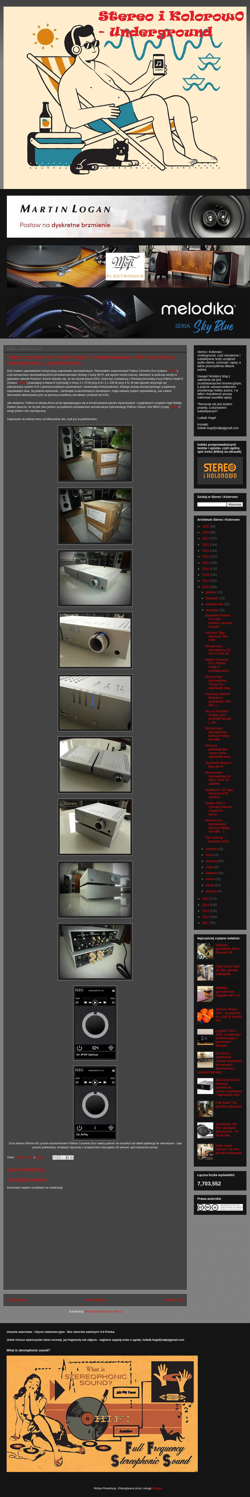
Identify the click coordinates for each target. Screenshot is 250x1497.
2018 (206, 574)
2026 (206, 526)
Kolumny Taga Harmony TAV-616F (216, 636)
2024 (206, 538)
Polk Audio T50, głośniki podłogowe (229, 1104)
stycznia (212, 891)
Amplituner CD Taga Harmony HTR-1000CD (219, 793)
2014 (206, 905)
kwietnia (212, 873)
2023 (206, 544)
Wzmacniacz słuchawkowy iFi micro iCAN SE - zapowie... (218, 778)
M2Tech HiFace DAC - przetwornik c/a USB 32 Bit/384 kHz (229, 1015)
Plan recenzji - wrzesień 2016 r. (218, 839)
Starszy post (173, 1300)
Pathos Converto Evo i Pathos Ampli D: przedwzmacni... (218, 665)
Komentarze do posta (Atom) (103, 1311)
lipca (209, 855)
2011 (206, 923)
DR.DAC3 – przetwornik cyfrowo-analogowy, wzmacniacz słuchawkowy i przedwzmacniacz (220, 1063)
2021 (206, 556)
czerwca (212, 861)
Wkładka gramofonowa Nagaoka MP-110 (228, 991)
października (215, 604)
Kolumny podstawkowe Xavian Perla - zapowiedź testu (218, 751)
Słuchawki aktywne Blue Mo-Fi (218, 764)
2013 (206, 911)
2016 (206, 587)
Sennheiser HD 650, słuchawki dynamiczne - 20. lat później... (227, 1129)
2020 (206, 563)
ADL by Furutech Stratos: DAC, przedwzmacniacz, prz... (218, 716)
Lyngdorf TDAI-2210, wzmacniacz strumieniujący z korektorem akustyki (228, 1038)
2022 (206, 550)
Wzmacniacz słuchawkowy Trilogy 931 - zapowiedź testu (218, 682)
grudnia (211, 592)
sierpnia (211, 849)
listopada (212, 598)
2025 (206, 532)
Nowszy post (17, 1300)
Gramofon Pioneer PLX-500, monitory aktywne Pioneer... (219, 621)
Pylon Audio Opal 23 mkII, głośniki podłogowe (227, 970)
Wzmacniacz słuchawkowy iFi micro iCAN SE (218, 649)
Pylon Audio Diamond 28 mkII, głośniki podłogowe (229, 1149)
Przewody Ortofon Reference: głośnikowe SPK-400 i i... (218, 699)
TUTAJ (172, 370)
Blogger (157, 1488)
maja (209, 867)
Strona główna (95, 1300)
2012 (206, 917)
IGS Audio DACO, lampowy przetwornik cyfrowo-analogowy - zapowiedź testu (229, 1087)
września (212, 610)
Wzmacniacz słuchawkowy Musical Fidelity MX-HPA (217, 733)
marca (210, 879)
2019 (206, 568)
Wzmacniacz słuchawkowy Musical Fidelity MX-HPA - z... (217, 826)
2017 (206, 580)
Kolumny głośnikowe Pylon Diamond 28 (228, 948)
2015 (206, 898)
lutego (210, 885)
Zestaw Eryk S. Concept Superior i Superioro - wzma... (219, 808)
